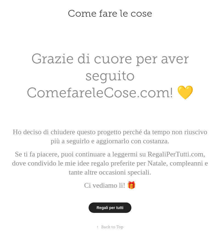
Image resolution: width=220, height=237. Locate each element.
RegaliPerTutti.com (174, 154)
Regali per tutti (110, 207)
